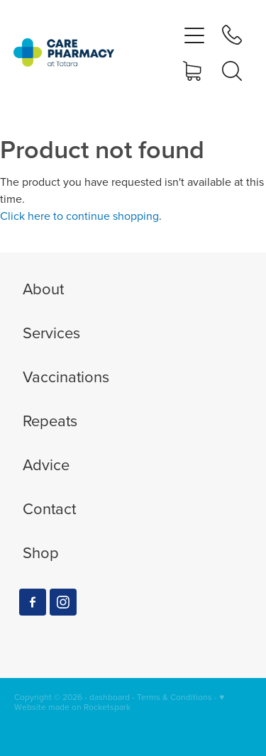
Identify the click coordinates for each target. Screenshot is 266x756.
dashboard (109, 697)
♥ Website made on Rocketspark (119, 702)
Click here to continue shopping (79, 215)
